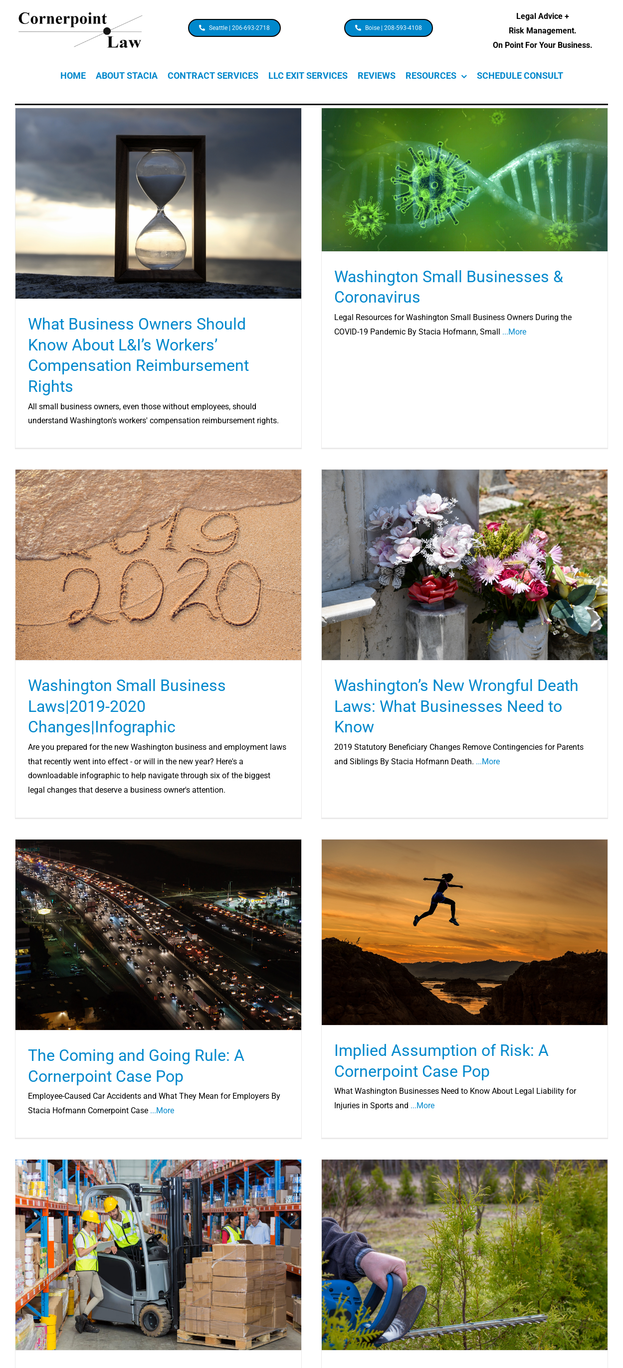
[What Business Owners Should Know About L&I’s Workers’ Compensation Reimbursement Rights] (158, 203)
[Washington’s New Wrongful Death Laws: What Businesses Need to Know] (464, 565)
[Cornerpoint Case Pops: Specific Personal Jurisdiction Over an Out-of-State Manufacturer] (158, 1254)
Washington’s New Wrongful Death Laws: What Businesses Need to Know (455, 707)
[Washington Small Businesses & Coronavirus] (465, 179)
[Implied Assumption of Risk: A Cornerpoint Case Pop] (465, 931)
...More (514, 332)
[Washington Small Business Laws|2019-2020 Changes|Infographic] (160, 564)
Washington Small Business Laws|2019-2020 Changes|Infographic (128, 705)
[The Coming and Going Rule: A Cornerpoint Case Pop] (159, 934)
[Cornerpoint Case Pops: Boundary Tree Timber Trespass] (465, 1254)
